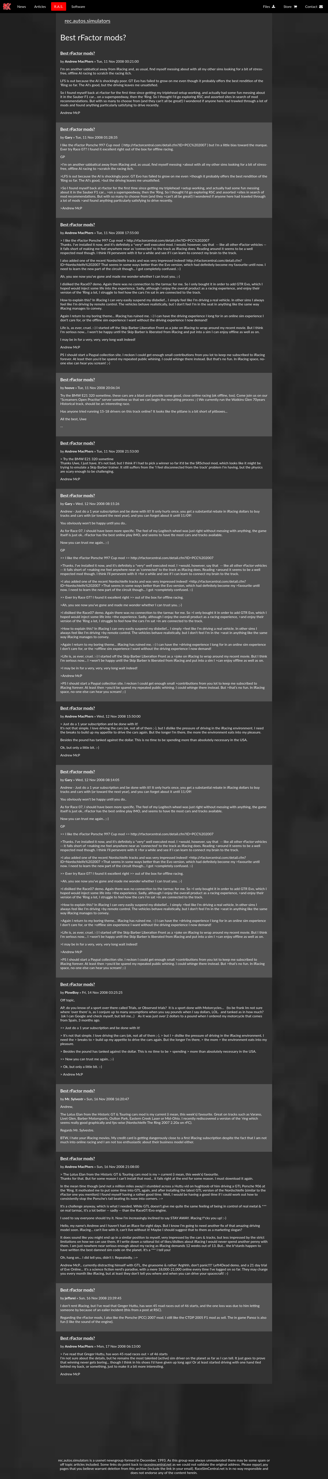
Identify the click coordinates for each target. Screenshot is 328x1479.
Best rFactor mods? (77, 53)
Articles (40, 6)
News (21, 6)
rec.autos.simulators (87, 20)
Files (269, 6)
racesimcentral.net (157, 1464)
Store (290, 6)
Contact (314, 6)
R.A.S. (58, 6)
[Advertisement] (164, 1418)
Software (78, 6)
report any (260, 1464)
